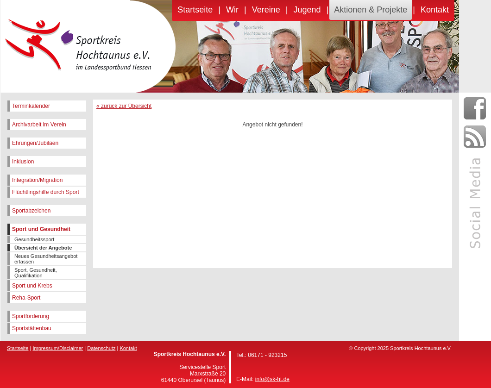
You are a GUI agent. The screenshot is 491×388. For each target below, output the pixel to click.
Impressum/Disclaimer (57, 348)
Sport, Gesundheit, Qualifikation (35, 272)
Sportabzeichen (31, 210)
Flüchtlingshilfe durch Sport (45, 192)
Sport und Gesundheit (41, 229)
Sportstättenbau (31, 328)
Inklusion (23, 161)
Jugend (307, 9)
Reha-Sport (26, 297)
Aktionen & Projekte (370, 9)
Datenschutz (101, 348)
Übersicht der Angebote (43, 247)
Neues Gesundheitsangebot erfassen (45, 258)
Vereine (266, 9)
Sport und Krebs (32, 285)
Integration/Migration (37, 180)
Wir (232, 9)
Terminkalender (31, 106)
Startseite (195, 9)
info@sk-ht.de (272, 379)
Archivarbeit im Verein (39, 124)
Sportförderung (30, 316)
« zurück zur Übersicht (123, 106)
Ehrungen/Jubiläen (35, 143)
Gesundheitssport (34, 239)
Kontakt (435, 9)
